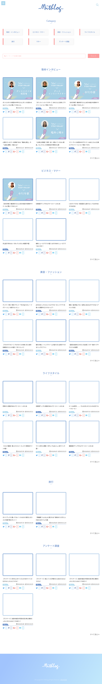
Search (94, 56)
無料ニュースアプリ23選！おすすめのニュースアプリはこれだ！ (51, 244)
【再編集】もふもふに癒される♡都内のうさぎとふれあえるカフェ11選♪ (51, 518)
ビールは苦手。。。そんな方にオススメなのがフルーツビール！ (84, 407)
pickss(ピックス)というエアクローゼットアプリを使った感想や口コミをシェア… (51, 305)
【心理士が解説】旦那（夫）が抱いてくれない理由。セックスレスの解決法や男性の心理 (51, 144)
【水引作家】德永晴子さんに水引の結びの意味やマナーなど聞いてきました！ (84, 103)
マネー (38, 41)
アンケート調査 (64, 41)
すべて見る (94, 158)
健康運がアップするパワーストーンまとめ (84, 446)
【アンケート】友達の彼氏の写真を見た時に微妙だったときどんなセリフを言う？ (18, 619)
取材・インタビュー (13, 32)
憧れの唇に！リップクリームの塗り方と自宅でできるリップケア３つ (51, 345)
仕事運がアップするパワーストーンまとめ (51, 203)
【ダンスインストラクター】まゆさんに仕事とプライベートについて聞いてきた (51, 103)
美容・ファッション (64, 32)
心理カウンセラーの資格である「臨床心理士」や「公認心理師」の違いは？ (18, 143)
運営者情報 (63, 680)
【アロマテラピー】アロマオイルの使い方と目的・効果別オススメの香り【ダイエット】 (18, 347)
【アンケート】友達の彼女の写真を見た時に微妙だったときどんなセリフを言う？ (84, 579)
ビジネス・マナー (39, 32)
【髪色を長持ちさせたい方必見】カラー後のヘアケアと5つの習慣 (84, 345)
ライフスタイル (89, 32)
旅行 (13, 41)
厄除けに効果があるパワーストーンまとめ (18, 406)
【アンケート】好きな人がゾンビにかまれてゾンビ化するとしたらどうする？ (18, 579)
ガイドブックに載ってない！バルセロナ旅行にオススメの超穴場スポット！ (18, 518)
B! (20, 112)
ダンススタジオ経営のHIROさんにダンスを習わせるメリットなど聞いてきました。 (18, 103)
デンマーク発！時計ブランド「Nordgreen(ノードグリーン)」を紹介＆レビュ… (18, 307)
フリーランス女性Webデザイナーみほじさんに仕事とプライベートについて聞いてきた (84, 144)
